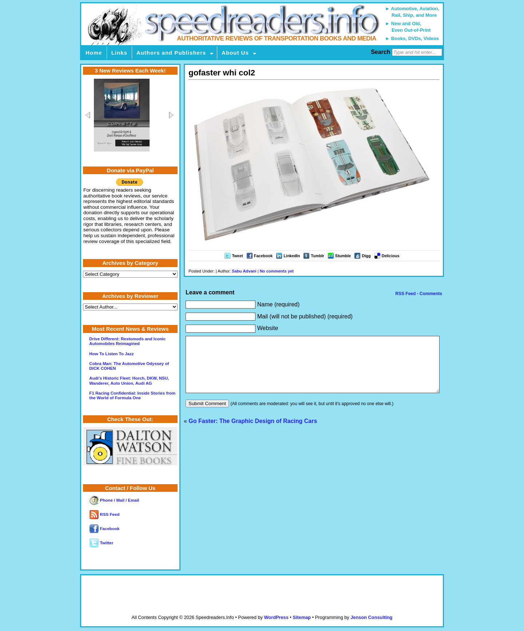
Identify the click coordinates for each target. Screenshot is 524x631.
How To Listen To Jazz (111, 354)
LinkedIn (291, 256)
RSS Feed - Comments (418, 293)
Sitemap (302, 617)
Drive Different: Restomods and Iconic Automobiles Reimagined (127, 341)
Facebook (263, 256)
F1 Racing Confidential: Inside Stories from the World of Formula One (132, 395)
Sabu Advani (244, 271)
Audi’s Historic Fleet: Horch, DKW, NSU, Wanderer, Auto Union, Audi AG (129, 380)
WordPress (276, 617)
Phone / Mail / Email (114, 500)
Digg (366, 256)
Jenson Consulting (371, 617)
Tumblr (317, 256)
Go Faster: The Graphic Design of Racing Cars (252, 432)
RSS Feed (104, 514)
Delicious (391, 256)
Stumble (343, 256)
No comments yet (277, 271)
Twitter (101, 543)
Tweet (237, 256)
